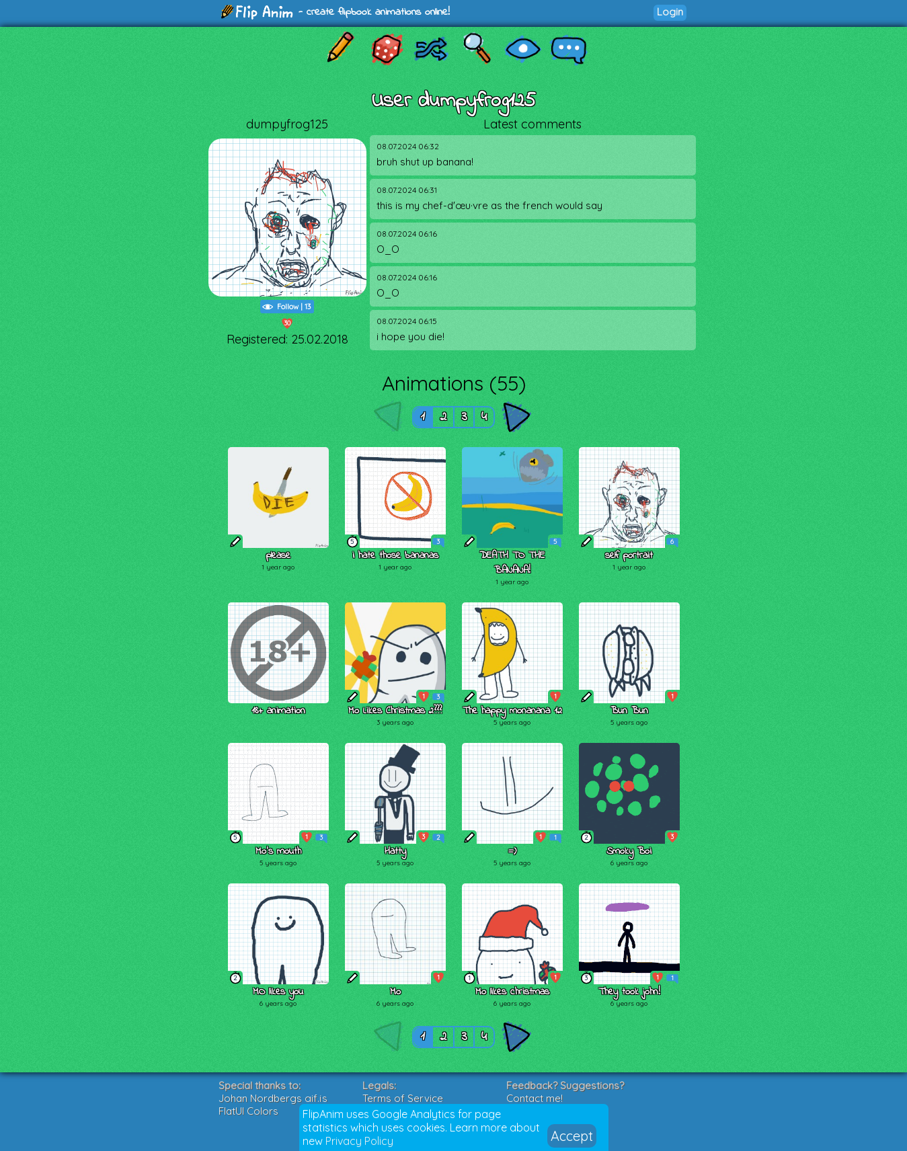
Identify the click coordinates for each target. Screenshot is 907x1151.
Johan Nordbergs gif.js (273, 1098)
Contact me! (534, 1098)
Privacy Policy (359, 1141)
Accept (572, 1135)
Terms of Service (402, 1098)
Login (670, 11)
